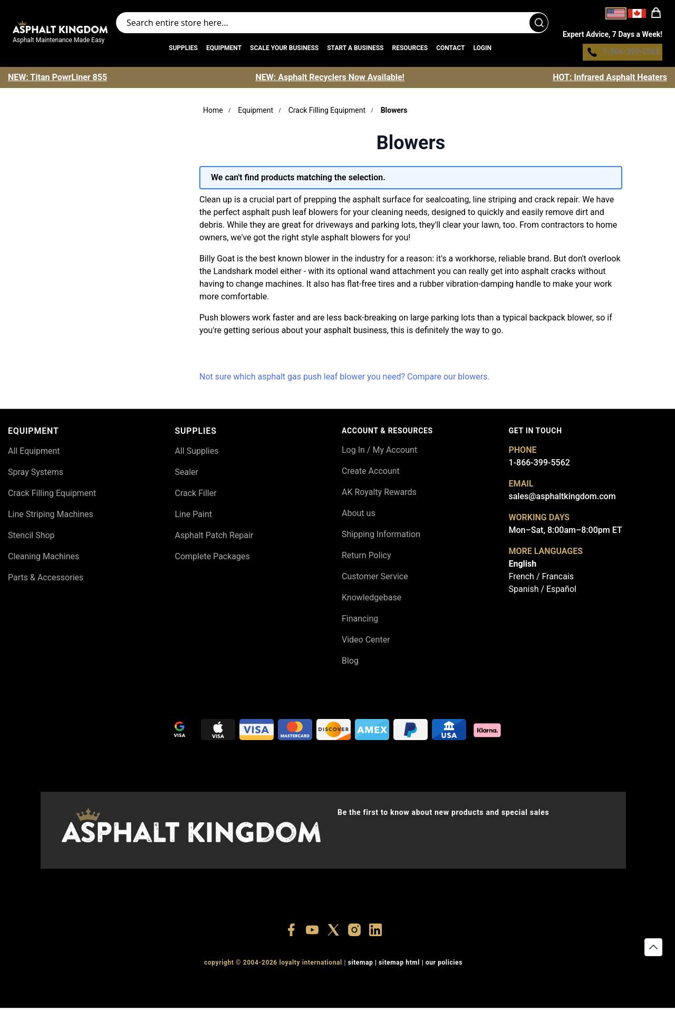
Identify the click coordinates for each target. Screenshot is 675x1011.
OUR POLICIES (444, 965)
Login (482, 49)
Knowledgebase (371, 600)
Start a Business (355, 49)
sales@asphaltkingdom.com (562, 499)
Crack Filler (196, 496)
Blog (350, 663)
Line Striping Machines (50, 517)
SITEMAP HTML (399, 965)
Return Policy (366, 558)
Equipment (224, 49)
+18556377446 (236, 984)
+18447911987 (284, 984)
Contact (450, 49)
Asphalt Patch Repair (214, 538)
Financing (360, 621)
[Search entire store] (332, 24)
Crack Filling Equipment (326, 113)
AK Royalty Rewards (379, 495)
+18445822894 (431, 984)
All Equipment (34, 454)
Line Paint (193, 517)
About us (358, 516)
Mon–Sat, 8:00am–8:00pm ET (565, 533)
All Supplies (197, 454)
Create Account (371, 474)
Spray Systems (35, 475)
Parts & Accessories (45, 580)
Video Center (366, 642)
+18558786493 (479, 984)
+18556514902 (186, 984)
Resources (410, 49)
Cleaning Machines (43, 559)
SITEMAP (360, 965)
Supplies (183, 49)
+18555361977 (382, 984)
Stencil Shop (31, 538)
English (523, 566)
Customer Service (375, 579)
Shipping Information (381, 537)
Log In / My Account (379, 453)
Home (213, 113)
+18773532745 (333, 984)
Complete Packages (212, 559)
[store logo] (60, 28)
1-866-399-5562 (539, 465)
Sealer (186, 475)
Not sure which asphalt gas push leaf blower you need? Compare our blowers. (344, 379)
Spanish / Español (542, 592)
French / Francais (541, 579)
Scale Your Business (284, 49)
